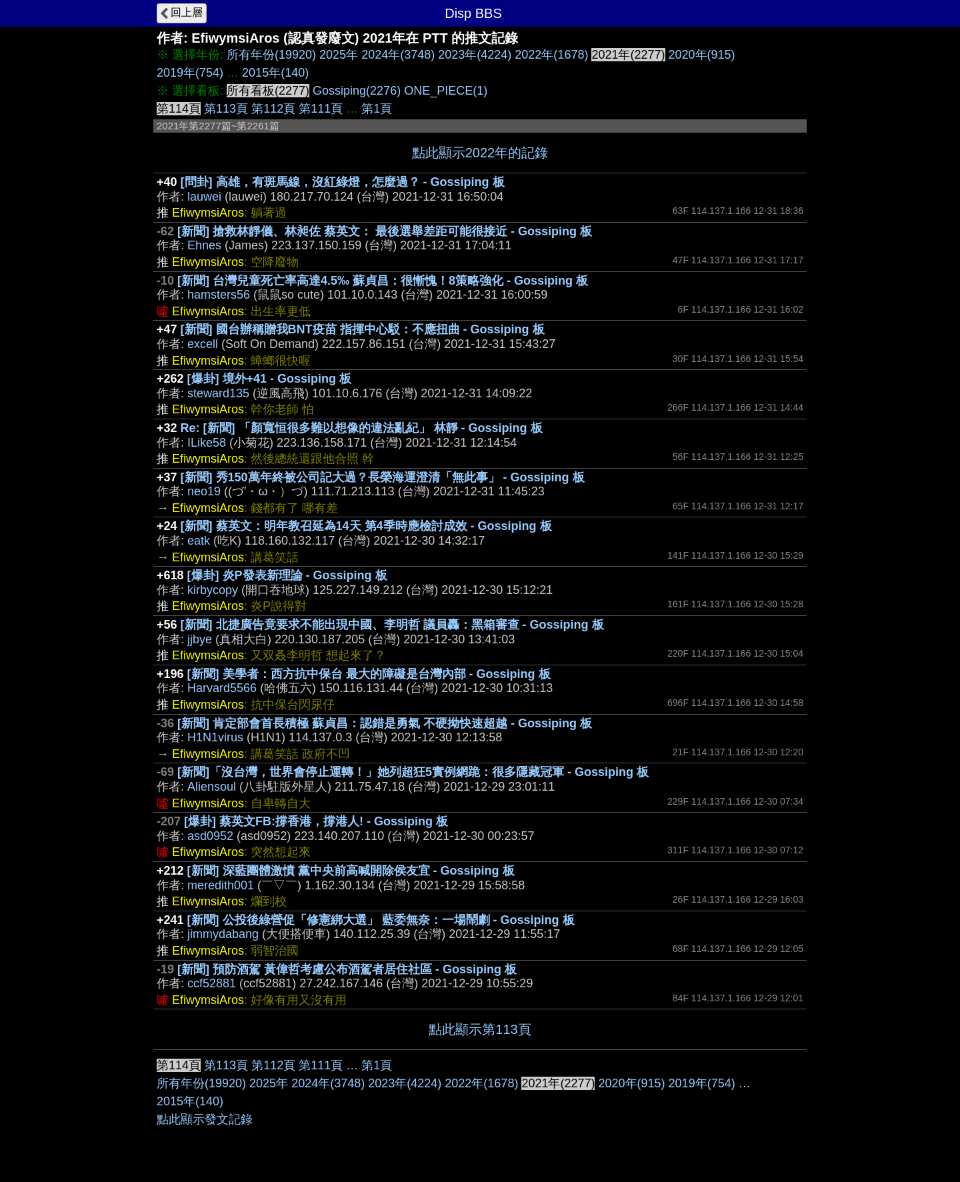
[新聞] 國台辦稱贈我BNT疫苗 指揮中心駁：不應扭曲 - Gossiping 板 (363, 329)
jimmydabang (223, 934)
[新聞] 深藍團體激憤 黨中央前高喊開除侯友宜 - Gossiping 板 (351, 870)
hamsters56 (218, 294)
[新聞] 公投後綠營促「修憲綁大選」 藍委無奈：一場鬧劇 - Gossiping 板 (381, 920)
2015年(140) (275, 72)
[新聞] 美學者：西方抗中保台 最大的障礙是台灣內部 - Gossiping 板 (369, 674)
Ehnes (204, 245)
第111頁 (321, 108)
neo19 (204, 491)
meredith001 (220, 885)
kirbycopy (212, 590)
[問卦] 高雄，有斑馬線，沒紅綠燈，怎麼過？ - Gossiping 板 (343, 182)
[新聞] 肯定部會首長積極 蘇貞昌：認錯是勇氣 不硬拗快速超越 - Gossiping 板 (384, 723)
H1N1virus (215, 737)
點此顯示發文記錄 (205, 1119)
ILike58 (206, 442)
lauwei (204, 196)
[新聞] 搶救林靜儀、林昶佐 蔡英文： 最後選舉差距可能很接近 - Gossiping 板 (384, 231)
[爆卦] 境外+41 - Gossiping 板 (269, 378)
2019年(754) (190, 72)
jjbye (199, 639)
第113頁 (226, 108)
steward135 (218, 393)
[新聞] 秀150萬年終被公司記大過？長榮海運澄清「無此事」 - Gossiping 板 (383, 477)
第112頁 (273, 108)
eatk (198, 540)
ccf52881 (211, 983)
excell (202, 344)
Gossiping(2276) (357, 90)
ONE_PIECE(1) (445, 90)
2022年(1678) (551, 54)
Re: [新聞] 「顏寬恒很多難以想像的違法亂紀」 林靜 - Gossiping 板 (362, 428)
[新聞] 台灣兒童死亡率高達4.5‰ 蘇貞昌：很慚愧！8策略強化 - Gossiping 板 (382, 280)
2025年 (338, 54)
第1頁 (376, 108)
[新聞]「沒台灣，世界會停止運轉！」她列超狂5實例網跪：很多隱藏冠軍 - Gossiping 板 (413, 772)
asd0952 (210, 836)
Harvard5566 (222, 688)
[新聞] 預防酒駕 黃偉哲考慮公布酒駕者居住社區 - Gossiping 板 (347, 969)
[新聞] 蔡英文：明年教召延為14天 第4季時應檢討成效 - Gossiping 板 (366, 526)
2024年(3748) (398, 54)
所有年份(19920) (271, 54)
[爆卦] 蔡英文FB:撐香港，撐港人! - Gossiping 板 (316, 821)
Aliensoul (211, 786)
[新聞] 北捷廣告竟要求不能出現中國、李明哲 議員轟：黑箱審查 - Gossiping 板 (392, 624)
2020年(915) (702, 54)
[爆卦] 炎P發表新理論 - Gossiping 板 (287, 575)
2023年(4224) (474, 54)
